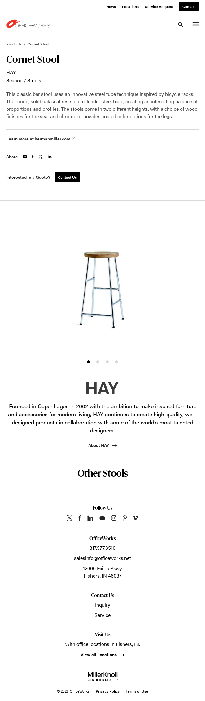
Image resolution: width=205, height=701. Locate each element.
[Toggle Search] (180, 24)
